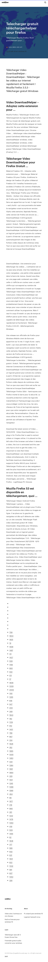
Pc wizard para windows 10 (33, 913)
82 (10, 837)
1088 (11, 787)
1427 (11, 657)
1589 (11, 790)
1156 (11, 664)
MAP (6, 956)
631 (10, 855)
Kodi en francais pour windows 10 (12, 920)
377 (10, 844)
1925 (11, 639)
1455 (11, 833)
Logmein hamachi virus (32, 917)
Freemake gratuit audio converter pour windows (13, 941)
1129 (11, 722)
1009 (11, 686)
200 (11, 708)
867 (10, 736)
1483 (11, 758)
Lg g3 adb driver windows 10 (16, 51)
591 (10, 869)
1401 (11, 729)
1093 (11, 823)
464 (11, 794)
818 (10, 700)
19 (10, 643)
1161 (10, 693)
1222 (11, 815)
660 (11, 668)
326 (10, 880)
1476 (11, 819)
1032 (11, 866)
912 (10, 725)
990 (11, 808)
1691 (11, 769)
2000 (11, 690)
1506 (11, 646)
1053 (11, 877)
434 (10, 761)
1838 (11, 841)
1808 (11, 682)
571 (10, 675)
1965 (11, 751)
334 (10, 740)
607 (10, 873)
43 (10, 654)
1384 (11, 765)
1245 (11, 783)
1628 (11, 744)
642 (10, 851)
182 (10, 718)
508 (11, 661)
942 (10, 672)
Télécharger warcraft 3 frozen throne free (13, 936)
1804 (11, 636)
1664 (11, 772)
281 (10, 812)
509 (11, 830)
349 (10, 711)
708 (10, 632)
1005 (11, 754)
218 (10, 805)
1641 (11, 859)
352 (10, 747)
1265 (11, 697)
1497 (11, 650)
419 (10, 826)
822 (10, 862)
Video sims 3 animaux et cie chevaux (13, 914)
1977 (11, 801)
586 (10, 848)
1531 (11, 779)
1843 (11, 715)
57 (10, 679)
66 (10, 797)
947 (10, 704)
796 (10, 733)
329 (10, 776)
